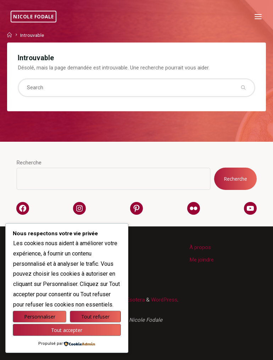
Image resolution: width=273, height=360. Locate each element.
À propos (200, 247)
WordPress (164, 300)
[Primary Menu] (258, 17)
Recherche (28, 162)
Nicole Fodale (33, 16)
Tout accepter (66, 330)
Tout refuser (95, 316)
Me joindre (201, 260)
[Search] (243, 87)
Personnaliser (39, 316)
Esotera (135, 300)
